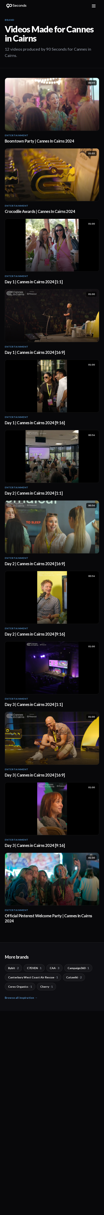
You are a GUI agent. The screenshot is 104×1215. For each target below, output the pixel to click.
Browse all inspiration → (21, 997)
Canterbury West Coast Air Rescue (33, 977)
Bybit (13, 968)
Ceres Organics (20, 986)
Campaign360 (78, 968)
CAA (54, 968)
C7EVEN (34, 968)
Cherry (46, 986)
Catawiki (74, 977)
